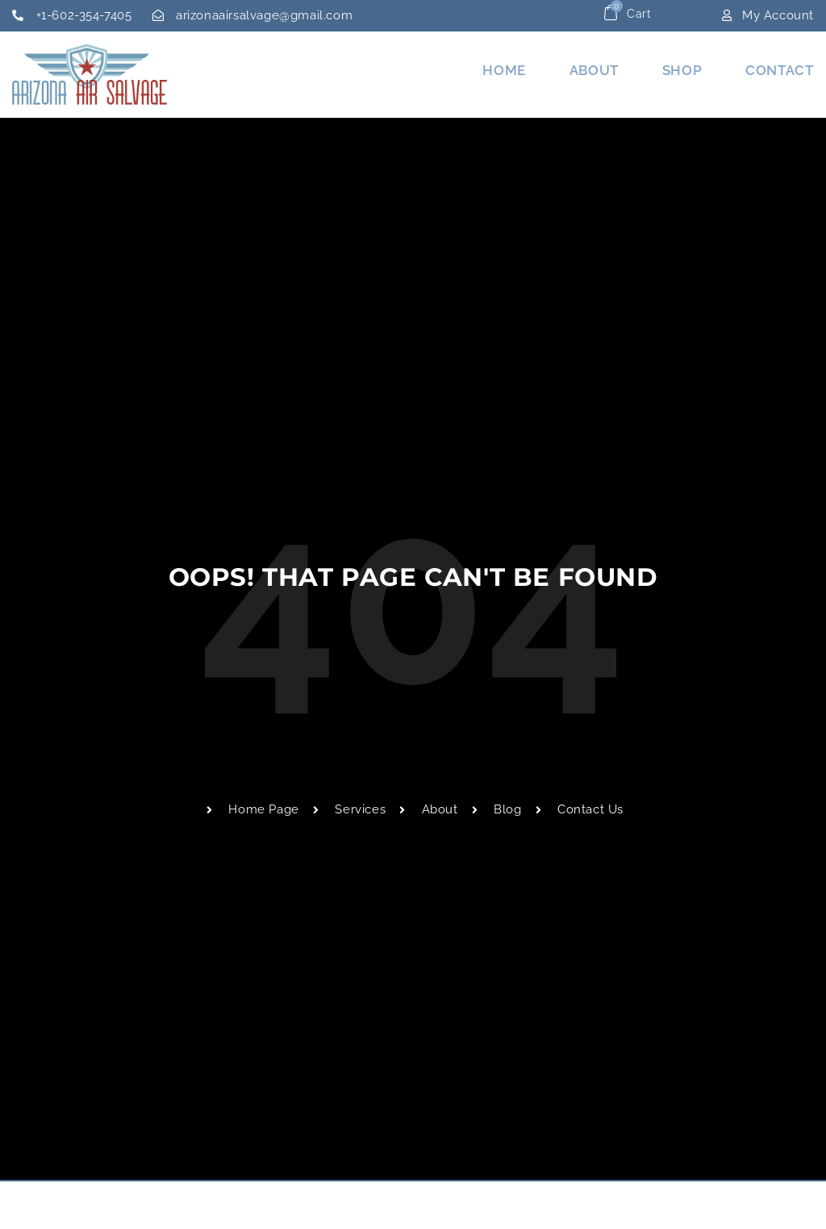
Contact (779, 70)
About (594, 70)
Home (503, 70)
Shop (682, 70)
